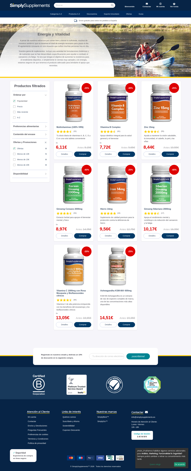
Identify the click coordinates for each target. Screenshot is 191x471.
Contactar (32, 421)
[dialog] (161, 458)
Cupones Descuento (71, 430)
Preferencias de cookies (38, 434)
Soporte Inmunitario (111, 14)
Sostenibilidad (69, 426)
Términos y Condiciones (38, 439)
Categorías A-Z (56, 14)
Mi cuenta (32, 417)
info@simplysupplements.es (143, 417)
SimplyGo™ (102, 421)
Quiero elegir (155, 464)
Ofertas (129, 14)
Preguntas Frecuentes (37, 430)
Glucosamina (92, 14)
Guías (141, 14)
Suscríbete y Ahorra (71, 421)
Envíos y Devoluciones (37, 426)
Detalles (64, 154)
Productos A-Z (74, 14)
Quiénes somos (69, 417)
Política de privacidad (37, 443)
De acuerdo (180, 464)
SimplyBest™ (103, 417)
